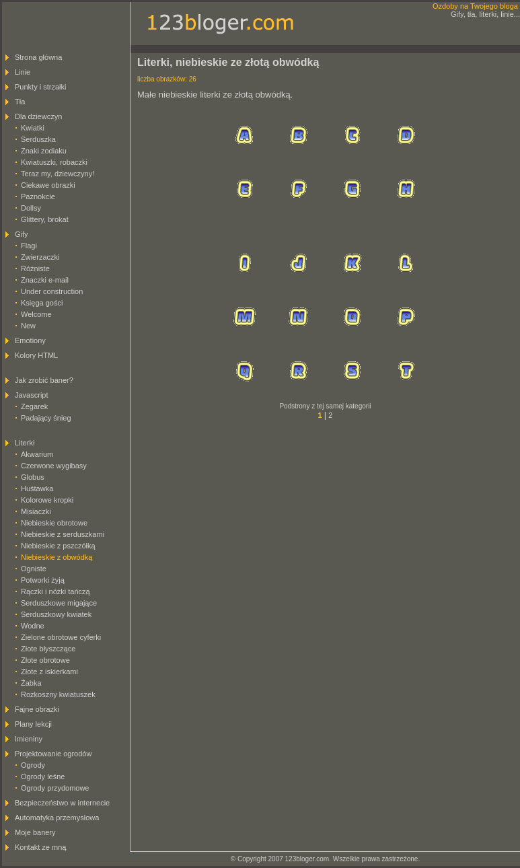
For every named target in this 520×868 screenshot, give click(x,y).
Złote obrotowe (45, 660)
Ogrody (33, 765)
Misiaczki (36, 511)
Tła (20, 102)
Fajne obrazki (37, 709)
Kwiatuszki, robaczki (54, 162)
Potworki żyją (43, 580)
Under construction (52, 291)
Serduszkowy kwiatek (56, 614)
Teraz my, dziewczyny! (57, 174)
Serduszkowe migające (59, 603)
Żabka (31, 683)
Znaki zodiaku (44, 151)
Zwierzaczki (40, 257)
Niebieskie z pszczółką (58, 546)
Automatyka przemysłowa (57, 817)
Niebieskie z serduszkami (62, 534)
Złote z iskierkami (49, 671)
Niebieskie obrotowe (54, 523)
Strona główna (38, 57)
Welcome (36, 314)
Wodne (32, 626)
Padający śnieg (46, 418)
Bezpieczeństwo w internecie (62, 803)
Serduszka (38, 139)
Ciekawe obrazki (48, 185)
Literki (24, 443)
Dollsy (31, 208)
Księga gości (42, 303)
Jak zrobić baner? (44, 380)
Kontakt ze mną (40, 847)
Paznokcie (38, 196)
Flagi (29, 246)
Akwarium (37, 454)
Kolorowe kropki (47, 500)
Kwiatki (32, 128)
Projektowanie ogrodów (53, 754)
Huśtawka (37, 488)
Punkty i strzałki (40, 87)
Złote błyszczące (48, 649)
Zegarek (34, 406)
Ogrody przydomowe (55, 788)
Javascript (31, 395)
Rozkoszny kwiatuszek (58, 694)
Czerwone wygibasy (54, 466)
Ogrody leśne (43, 776)
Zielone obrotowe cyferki (61, 637)
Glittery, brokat (45, 219)
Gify (21, 234)
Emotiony (30, 340)
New (28, 326)
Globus (32, 477)
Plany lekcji (33, 724)
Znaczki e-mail (45, 280)
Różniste (35, 268)
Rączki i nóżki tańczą (55, 591)
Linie (22, 72)
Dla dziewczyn (38, 116)
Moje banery (35, 832)
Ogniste (33, 569)
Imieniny (28, 739)
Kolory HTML (36, 355)
